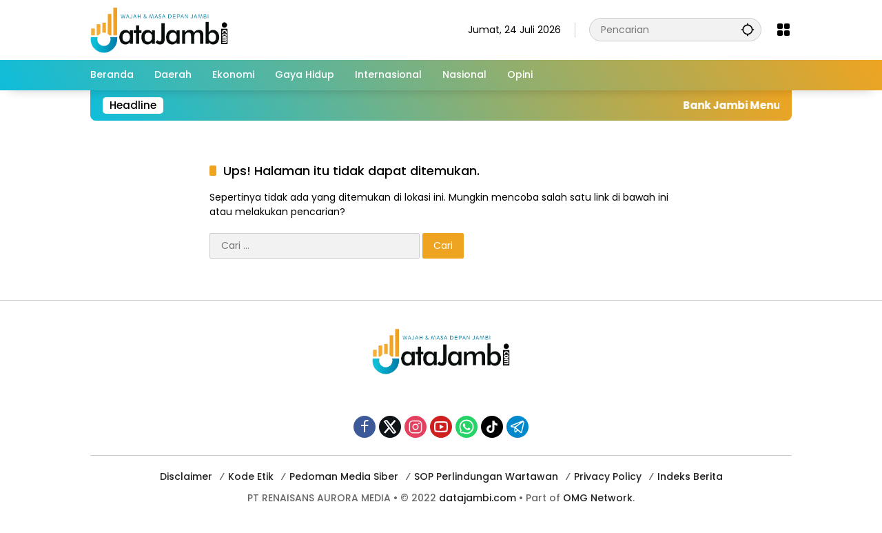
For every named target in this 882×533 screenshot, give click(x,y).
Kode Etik (251, 476)
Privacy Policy (608, 476)
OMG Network (598, 498)
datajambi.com (477, 498)
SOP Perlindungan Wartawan (486, 476)
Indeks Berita (690, 476)
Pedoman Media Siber (343, 476)
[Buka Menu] (783, 29)
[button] (747, 29)
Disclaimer (186, 476)
